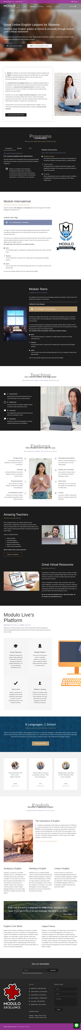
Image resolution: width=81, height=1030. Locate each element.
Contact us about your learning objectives (46, 841)
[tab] (10, 148)
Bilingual (19, 148)
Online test (73, 6)
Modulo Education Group (10, 1026)
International (8, 148)
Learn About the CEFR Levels (16, 115)
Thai (30, 148)
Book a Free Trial (40, 743)
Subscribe (53, 970)
